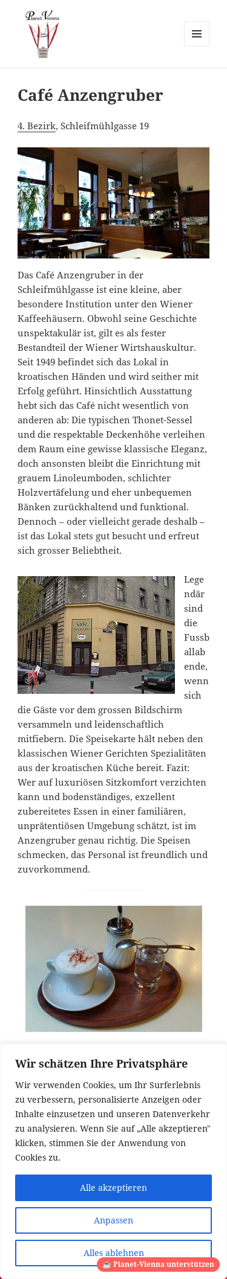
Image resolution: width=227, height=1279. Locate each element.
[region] (113, 1161)
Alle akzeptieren (113, 1187)
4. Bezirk (37, 126)
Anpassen (113, 1220)
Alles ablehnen (114, 1252)
